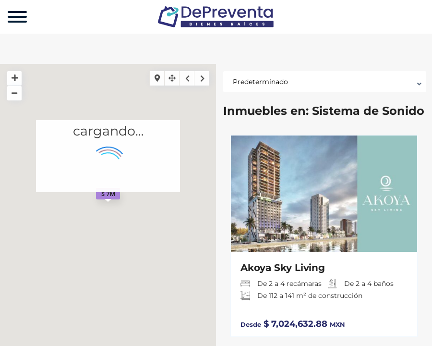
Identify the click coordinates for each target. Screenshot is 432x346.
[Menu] (17, 17)
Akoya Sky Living (282, 267)
